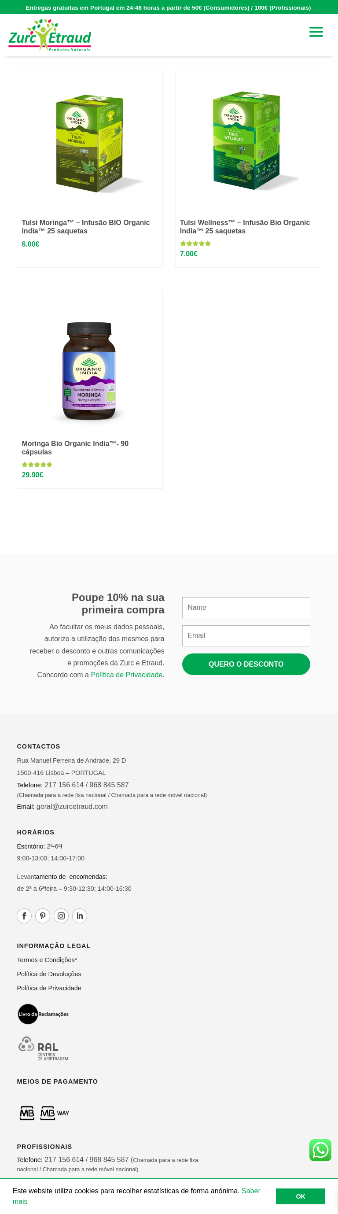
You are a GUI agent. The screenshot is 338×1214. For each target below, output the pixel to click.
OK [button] (300, 1196)
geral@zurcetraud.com (71, 806)
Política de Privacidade (126, 675)
